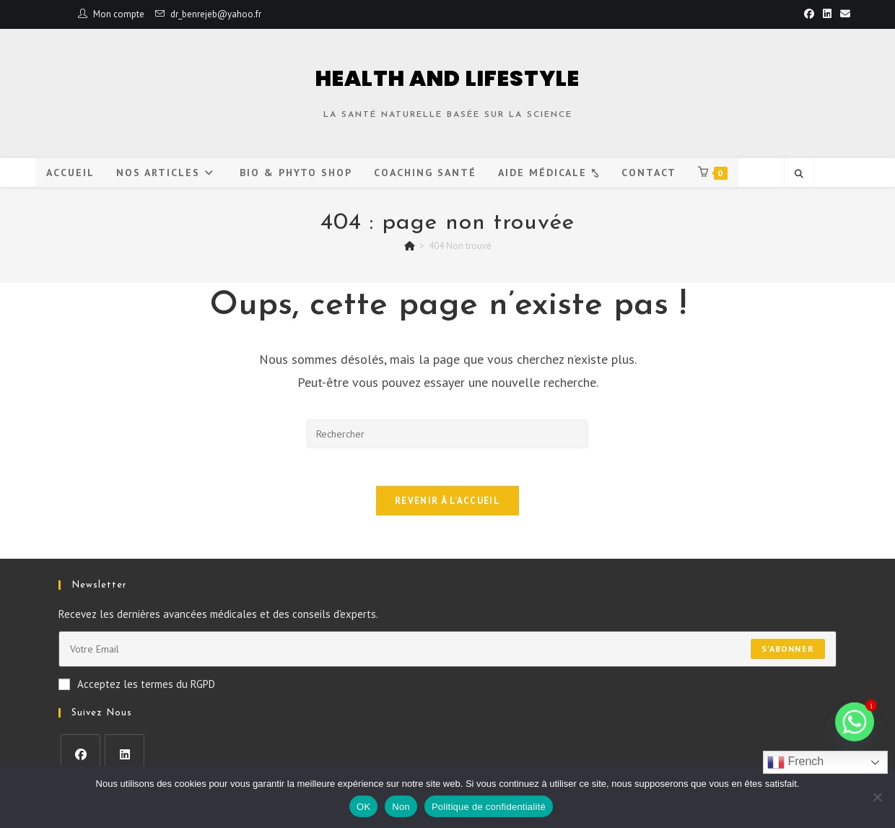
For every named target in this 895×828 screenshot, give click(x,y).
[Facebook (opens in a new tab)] (809, 14)
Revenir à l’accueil (447, 507)
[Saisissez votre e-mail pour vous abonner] (447, 649)
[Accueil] (409, 246)
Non (401, 806)
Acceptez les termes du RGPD (136, 684)
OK (363, 806)
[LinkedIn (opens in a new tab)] (827, 14)
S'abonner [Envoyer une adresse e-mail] (787, 648)
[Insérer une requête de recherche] (447, 433)
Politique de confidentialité (489, 806)
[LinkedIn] (124, 754)
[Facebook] (80, 754)
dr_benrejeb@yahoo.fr (215, 14)
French (795, 762)
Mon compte (118, 14)
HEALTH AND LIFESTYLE (447, 79)
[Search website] (799, 174)
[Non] (877, 797)
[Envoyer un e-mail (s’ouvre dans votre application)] (843, 14)
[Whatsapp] (854, 721)
